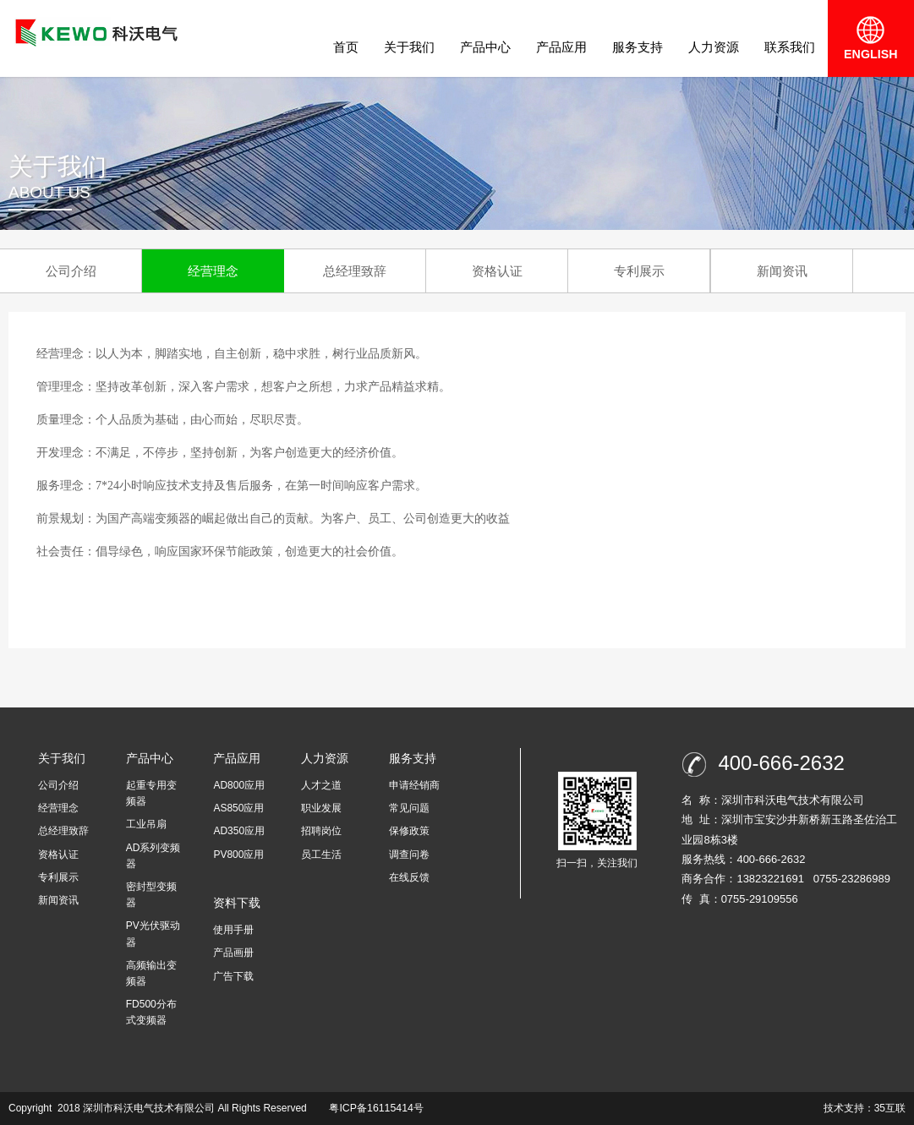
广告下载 (233, 976)
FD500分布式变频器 (151, 1012)
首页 (345, 47)
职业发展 (321, 808)
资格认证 (497, 271)
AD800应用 (239, 785)
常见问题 (409, 808)
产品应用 (561, 47)
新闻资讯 (782, 271)
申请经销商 (414, 785)
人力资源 (713, 47)
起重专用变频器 (151, 793)
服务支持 (637, 47)
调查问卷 (409, 854)
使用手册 (233, 930)
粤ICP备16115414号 (375, 1108)
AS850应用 (238, 808)
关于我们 (409, 47)
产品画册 (233, 952)
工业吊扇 (146, 824)
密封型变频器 (151, 895)
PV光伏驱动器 (153, 934)
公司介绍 (71, 271)
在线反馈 (409, 877)
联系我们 (789, 47)
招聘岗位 (321, 831)
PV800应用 (238, 854)
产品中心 (485, 47)
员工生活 (321, 854)
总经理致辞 (354, 271)
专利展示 (639, 271)
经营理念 (213, 271)
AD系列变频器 (153, 856)
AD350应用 (239, 831)
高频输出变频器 (151, 973)
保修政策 (409, 831)
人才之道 (321, 785)
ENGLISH (871, 38)
